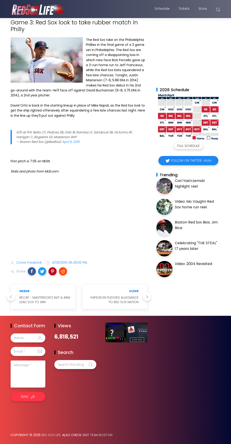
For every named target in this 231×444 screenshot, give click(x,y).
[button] (32, 271)
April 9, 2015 (71, 141)
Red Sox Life (51, 435)
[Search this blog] (75, 364)
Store (203, 9)
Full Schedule (188, 146)
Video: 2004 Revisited (193, 263)
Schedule (162, 9)
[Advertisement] (79, 221)
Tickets (184, 9)
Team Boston (101, 435)
